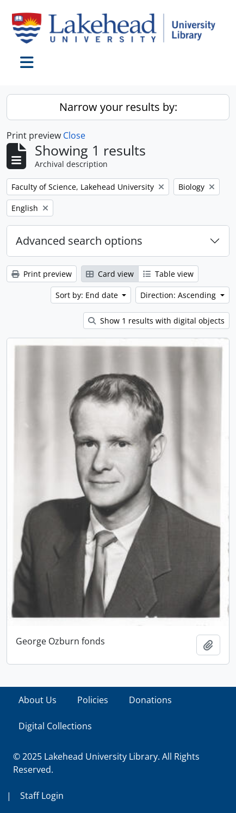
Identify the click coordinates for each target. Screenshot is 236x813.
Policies (92, 700)
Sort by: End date (87, 295)
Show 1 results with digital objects (156, 320)
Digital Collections (55, 726)
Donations (150, 700)
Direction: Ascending (179, 295)
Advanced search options (79, 240)
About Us (37, 700)
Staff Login (42, 796)
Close (74, 135)
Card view (110, 274)
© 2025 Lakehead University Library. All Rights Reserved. (106, 762)
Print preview (41, 274)
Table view (168, 274)
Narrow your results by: (118, 107)
